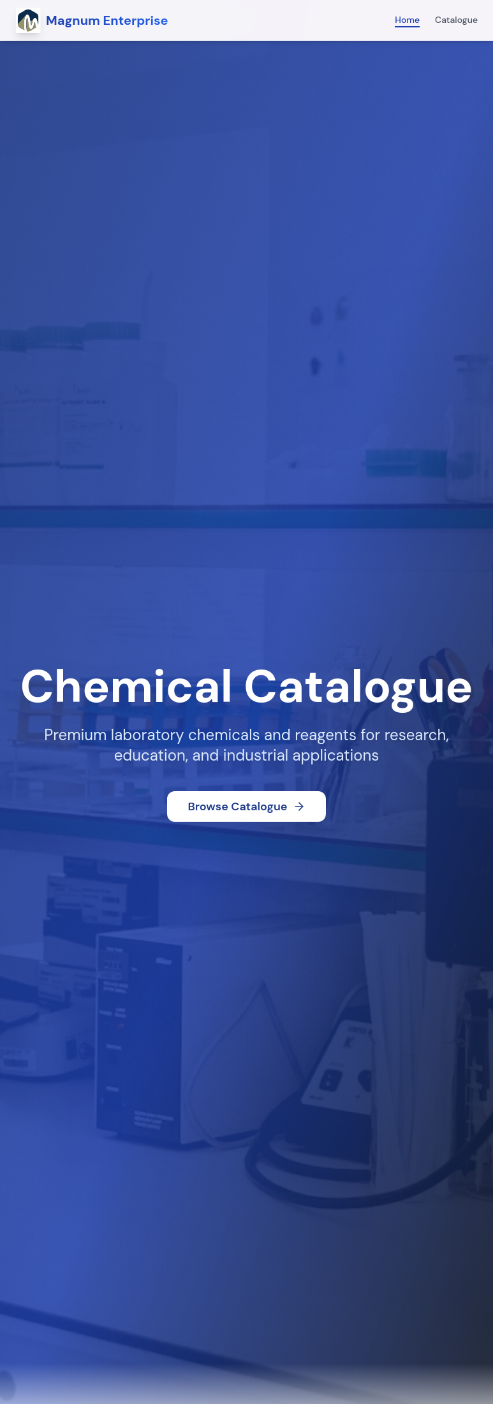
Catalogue (456, 19)
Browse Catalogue (246, 806)
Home (407, 19)
